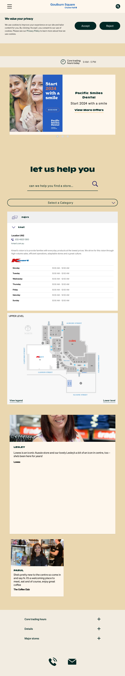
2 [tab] (63, 136)
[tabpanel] (62, 105)
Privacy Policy (33, 30)
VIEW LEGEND (16, 400)
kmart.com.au (17, 243)
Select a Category (81, 203)
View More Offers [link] (89, 111)
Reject (109, 25)
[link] (63, 6)
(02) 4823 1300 (22, 239)
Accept (85, 25)
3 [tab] (68, 136)
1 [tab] (57, 136)
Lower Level (109, 400)
